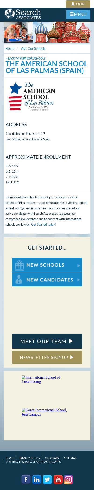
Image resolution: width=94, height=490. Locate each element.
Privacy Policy (29, 458)
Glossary (52, 458)
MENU (78, 14)
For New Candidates (26, 274)
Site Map (70, 458)
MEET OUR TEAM (47, 341)
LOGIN (78, 4)
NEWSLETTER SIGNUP (47, 357)
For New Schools (24, 260)
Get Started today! (43, 224)
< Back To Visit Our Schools (25, 58)
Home (9, 458)
